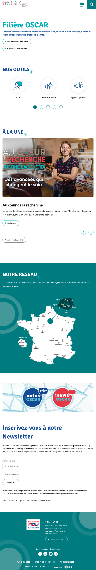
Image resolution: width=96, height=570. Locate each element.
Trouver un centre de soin (17, 48)
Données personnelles (36, 567)
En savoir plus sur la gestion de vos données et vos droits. (26, 500)
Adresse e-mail (9, 461)
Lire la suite (11, 223)
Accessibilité (67, 562)
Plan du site (23, 562)
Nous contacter (57, 539)
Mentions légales (45, 562)
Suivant (91, 232)
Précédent (83, 232)
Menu (82, 6)
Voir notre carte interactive (17, 41)
